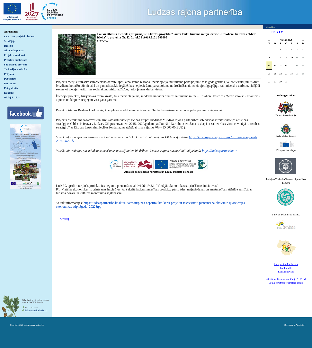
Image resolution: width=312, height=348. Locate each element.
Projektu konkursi (14, 55)
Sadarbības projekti (15, 64)
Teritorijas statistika (15, 69)
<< (269, 40)
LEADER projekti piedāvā (19, 36)
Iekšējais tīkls (11, 97)
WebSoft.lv (300, 325)
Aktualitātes (11, 31)
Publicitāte (10, 78)
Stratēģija (9, 41)
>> (303, 40)
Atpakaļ (64, 219)
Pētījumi (9, 73)
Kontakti (9, 92)
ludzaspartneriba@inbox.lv (36, 310)
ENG (274, 32)
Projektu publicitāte (15, 59)
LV (281, 32)
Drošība (8, 45)
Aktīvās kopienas (14, 50)
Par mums (10, 83)
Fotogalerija (11, 88)
